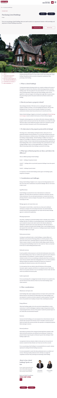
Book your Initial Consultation (26, 375)
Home (2, 7)
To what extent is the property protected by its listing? (9, 76)
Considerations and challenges (10, 81)
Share (42, 13)
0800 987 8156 (25, 377)
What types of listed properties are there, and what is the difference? (10, 79)
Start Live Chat (49, 27)
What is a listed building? (8, 71)
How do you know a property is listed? (9, 73)
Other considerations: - (8, 83)
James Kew (40, 370)
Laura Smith (49, 370)
